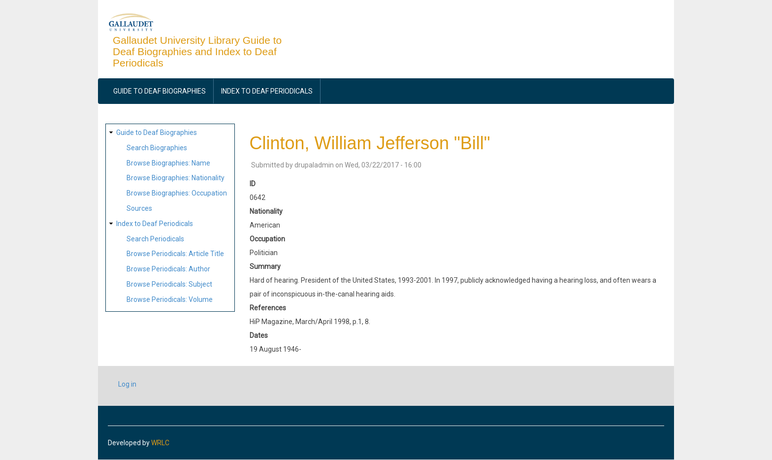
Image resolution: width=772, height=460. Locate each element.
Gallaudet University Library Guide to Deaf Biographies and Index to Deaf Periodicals (197, 51)
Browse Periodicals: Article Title (175, 254)
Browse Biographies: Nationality (176, 178)
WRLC (160, 443)
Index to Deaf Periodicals (267, 91)
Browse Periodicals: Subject (169, 284)
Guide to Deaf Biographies (159, 91)
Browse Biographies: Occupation (177, 193)
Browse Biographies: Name (168, 163)
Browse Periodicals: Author (168, 269)
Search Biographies (157, 148)
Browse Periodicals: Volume (170, 299)
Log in (127, 384)
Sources (139, 208)
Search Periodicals (155, 239)
